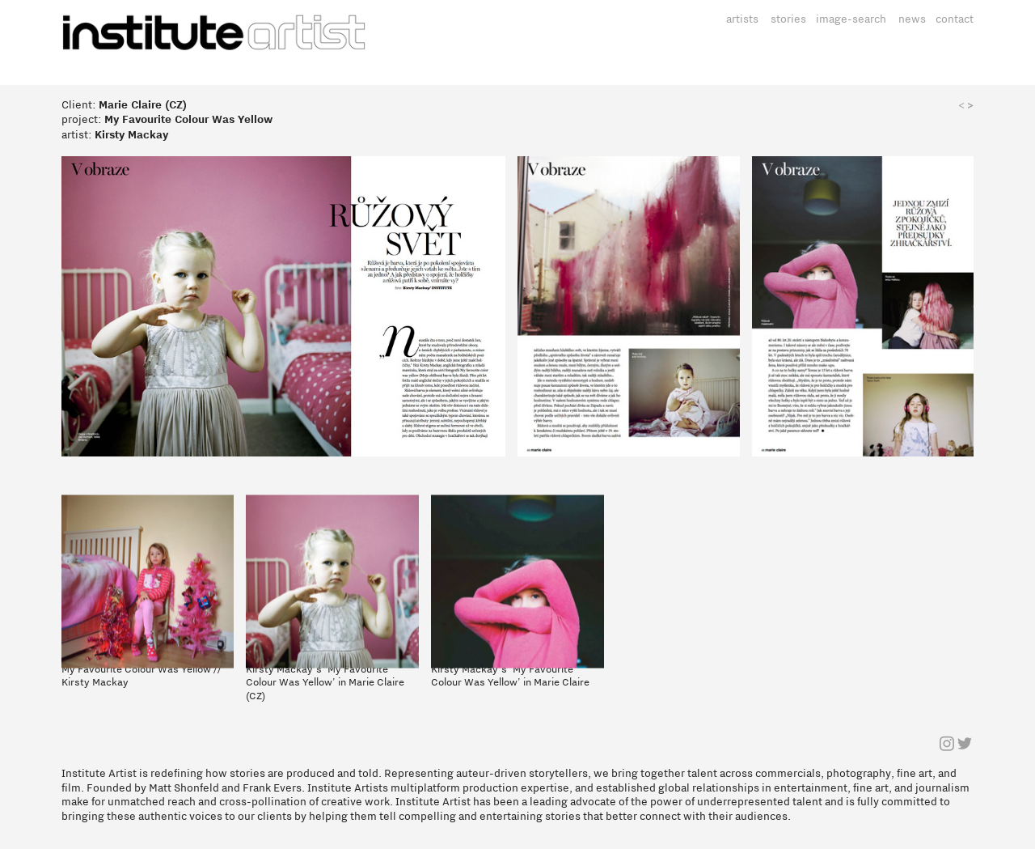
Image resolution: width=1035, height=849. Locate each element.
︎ (965, 745)
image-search (851, 19)
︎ (947, 745)
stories (788, 19)
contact (955, 19)
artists (742, 19)
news (912, 19)
